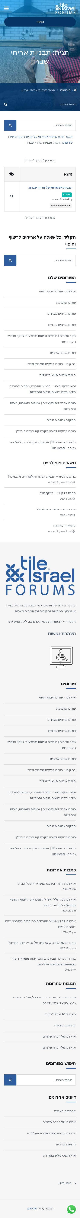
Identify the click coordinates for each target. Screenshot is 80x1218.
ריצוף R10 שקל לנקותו (60, 1014)
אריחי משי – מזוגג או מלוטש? (56, 509)
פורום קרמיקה (66, 302)
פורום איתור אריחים (63, 353)
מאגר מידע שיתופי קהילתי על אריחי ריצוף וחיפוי (41, 137)
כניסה (40, 22)
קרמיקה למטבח (64, 526)
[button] (6, 8)
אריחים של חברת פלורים (59, 1036)
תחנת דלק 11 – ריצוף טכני (57, 493)
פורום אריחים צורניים (60, 205)
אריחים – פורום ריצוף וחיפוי (57, 291)
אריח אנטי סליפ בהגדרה (59, 1155)
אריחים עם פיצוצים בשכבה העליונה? (51, 1133)
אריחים (29, 611)
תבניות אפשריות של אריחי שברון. (50, 187)
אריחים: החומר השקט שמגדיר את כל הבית (47, 884)
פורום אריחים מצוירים (61, 314)
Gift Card (65, 1183)
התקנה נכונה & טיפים (61, 420)
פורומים (65, 90)
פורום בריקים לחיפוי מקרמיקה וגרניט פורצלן (46, 431)
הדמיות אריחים (66, 1144)
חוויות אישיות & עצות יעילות (57, 375)
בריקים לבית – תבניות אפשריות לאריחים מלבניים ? (42, 476)
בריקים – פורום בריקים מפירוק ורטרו (51, 364)
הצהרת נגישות (62, 633)
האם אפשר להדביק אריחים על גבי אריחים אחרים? (42, 943)
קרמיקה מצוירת (65, 1025)
